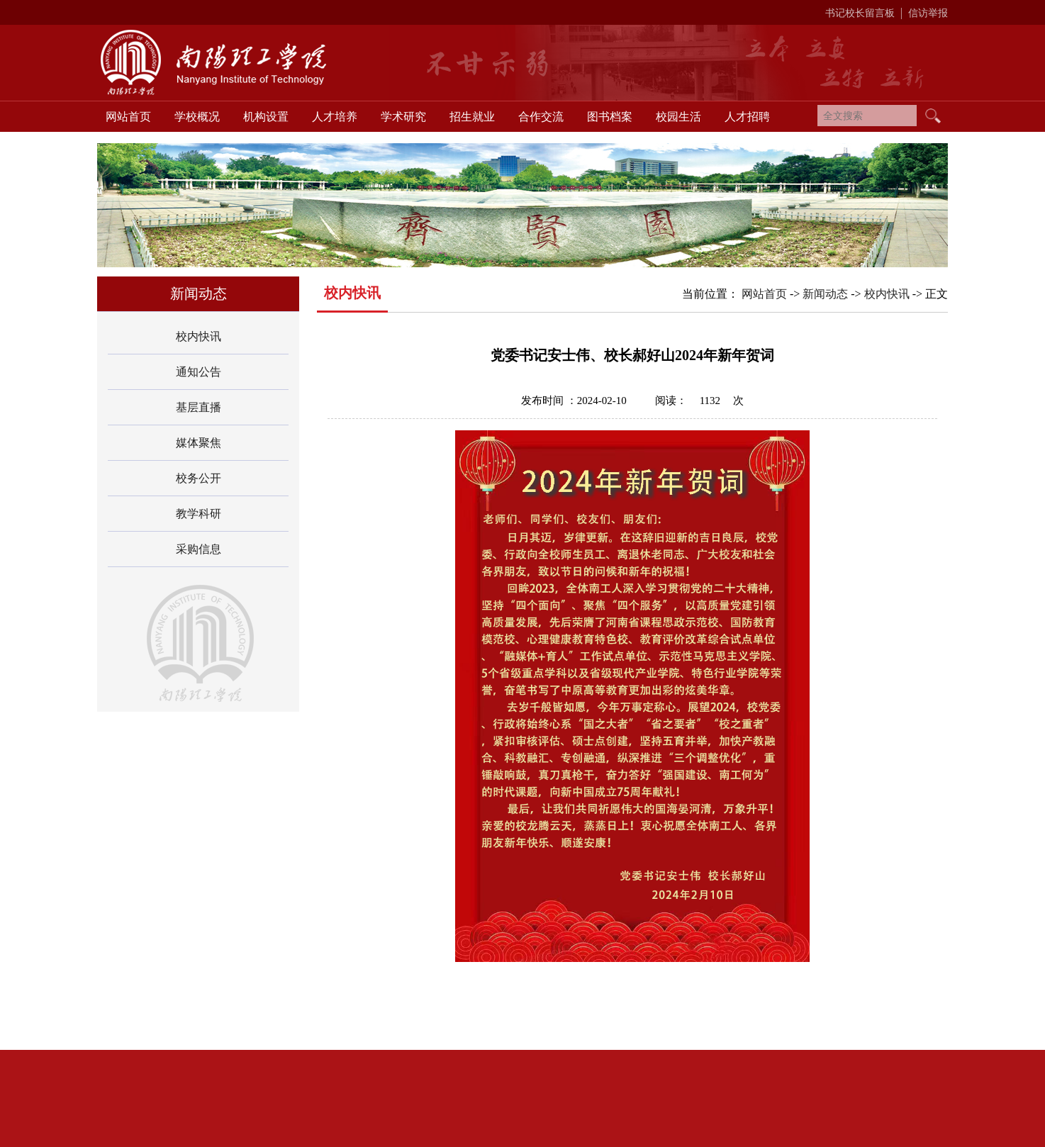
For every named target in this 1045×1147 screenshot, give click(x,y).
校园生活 (678, 117)
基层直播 (198, 407)
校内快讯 (198, 336)
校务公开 (198, 478)
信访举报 (928, 13)
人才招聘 (747, 117)
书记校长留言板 (860, 13)
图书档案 (609, 117)
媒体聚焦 (198, 443)
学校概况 (197, 117)
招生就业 (472, 117)
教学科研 (198, 514)
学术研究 (403, 117)
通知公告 (198, 372)
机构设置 (266, 117)
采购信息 (198, 549)
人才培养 (334, 117)
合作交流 (541, 117)
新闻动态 (825, 294)
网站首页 (128, 117)
